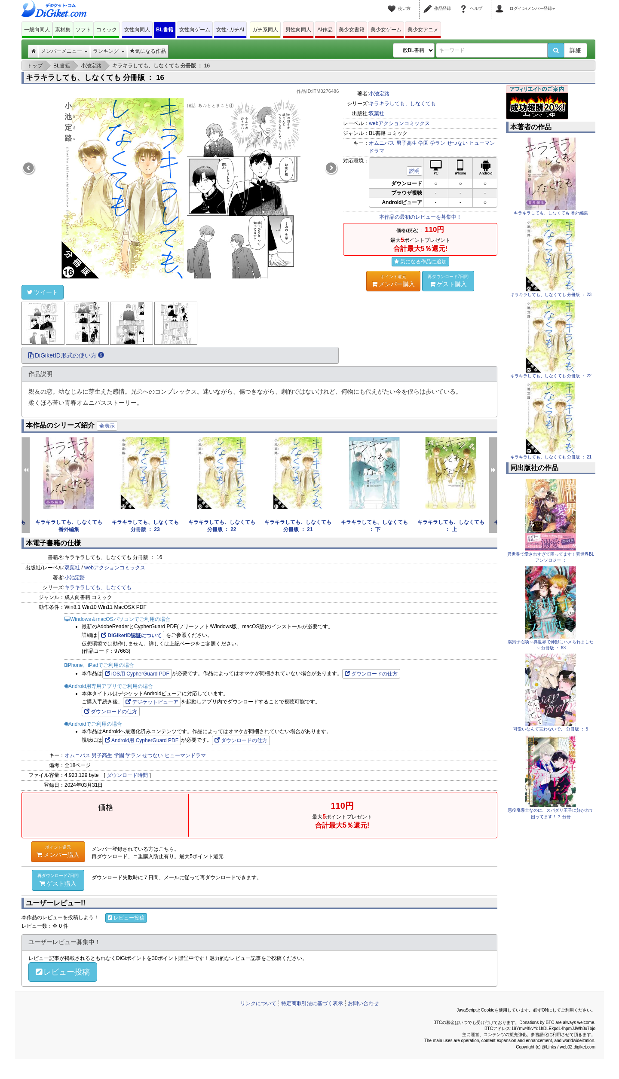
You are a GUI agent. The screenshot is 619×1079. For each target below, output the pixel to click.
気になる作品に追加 (420, 262)
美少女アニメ (423, 30)
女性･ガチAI (230, 30)
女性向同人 (137, 30)
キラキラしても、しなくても (402, 104)
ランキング (108, 51)
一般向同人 (37, 30)
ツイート (42, 292)
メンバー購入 (393, 280)
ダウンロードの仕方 (371, 674)
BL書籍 (164, 30)
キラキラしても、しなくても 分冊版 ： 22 (550, 375)
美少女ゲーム (386, 30)
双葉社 (376, 113)
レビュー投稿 (126, 918)
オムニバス (382, 143)
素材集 (62, 30)
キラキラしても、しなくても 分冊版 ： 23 (550, 294)
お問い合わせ (363, 1003)
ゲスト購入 (448, 280)
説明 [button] (414, 171)
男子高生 (406, 143)
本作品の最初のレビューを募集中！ (420, 217)
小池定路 (379, 94)
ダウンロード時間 (127, 775)
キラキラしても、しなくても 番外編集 (551, 213)
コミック (106, 30)
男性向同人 (298, 30)
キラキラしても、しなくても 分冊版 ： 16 (95, 77)
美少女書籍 (352, 30)
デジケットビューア (152, 702)
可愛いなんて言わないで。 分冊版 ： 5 (550, 729)
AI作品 (324, 30)
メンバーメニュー (64, 51)
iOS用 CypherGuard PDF (137, 674)
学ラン (437, 143)
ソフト (83, 30)
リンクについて (258, 1003)
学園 (423, 143)
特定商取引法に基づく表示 (312, 1003)
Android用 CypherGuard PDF (141, 740)
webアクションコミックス (399, 123)
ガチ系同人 (265, 30)
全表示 (107, 426)
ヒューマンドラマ (185, 755)
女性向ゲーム (194, 30)
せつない (457, 143)
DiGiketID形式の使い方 (66, 355)
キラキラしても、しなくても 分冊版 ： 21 (550, 457)
